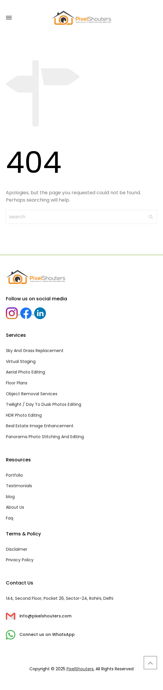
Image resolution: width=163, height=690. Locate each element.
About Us (15, 507)
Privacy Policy (20, 560)
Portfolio (14, 475)
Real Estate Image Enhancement (40, 426)
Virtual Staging (21, 361)
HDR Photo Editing (24, 415)
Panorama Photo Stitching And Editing (45, 437)
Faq (9, 518)
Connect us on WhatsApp (40, 634)
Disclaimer (16, 549)
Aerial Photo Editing (25, 372)
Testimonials (19, 486)
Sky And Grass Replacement (35, 351)
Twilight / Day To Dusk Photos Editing (43, 404)
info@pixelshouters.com (38, 616)
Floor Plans (16, 383)
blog (10, 497)
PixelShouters (80, 669)
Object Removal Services (31, 394)
